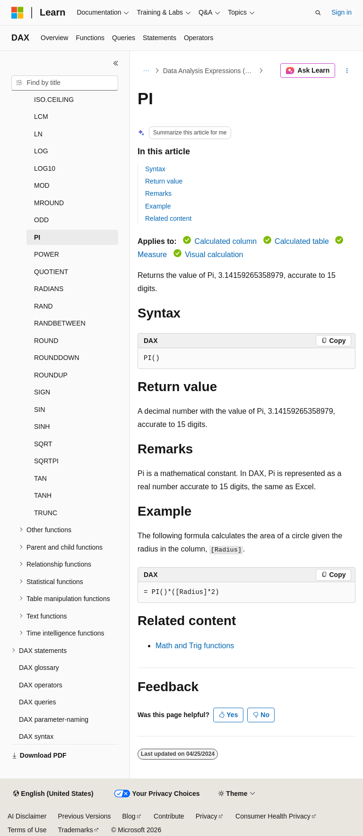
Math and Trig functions (195, 646)
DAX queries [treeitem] (37, 702)
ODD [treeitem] (41, 220)
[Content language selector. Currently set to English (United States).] (53, 794)
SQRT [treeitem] (43, 444)
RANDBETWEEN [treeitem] (60, 323)
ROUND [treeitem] (46, 340)
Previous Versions (84, 816)
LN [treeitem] (38, 134)
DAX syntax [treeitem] (36, 736)
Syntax (155, 169)
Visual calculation (214, 255)
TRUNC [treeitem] (45, 513)
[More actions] (347, 70)
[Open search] (318, 12)
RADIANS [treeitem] (48, 289)
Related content (168, 218)
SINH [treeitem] (42, 426)
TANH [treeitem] (43, 495)
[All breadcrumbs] (146, 70)
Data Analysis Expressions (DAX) (210, 71)
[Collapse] (116, 63)
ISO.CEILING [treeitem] (54, 99)
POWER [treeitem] (46, 254)
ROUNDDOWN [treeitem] (56, 357)
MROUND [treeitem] (49, 203)
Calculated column (226, 241)
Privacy (206, 816)
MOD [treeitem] (42, 185)
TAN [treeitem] (40, 478)
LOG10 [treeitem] (44, 168)
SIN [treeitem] (39, 409)
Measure (152, 255)
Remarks (158, 193)
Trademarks (75, 830)
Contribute (169, 816)
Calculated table (302, 241)
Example (158, 206)
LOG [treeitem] (41, 151)
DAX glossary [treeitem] (39, 667)
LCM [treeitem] (41, 116)
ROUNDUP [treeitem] (51, 375)
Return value (163, 181)
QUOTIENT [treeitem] (51, 272)
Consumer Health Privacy (273, 816)
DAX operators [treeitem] (40, 685)
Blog (129, 816)
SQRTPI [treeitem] (46, 461)
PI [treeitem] (37, 237)
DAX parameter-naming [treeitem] (53, 719)
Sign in (341, 12)
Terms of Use (27, 830)
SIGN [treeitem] (42, 392)
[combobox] (64, 83)
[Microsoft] (17, 13)
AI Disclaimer (27, 816)
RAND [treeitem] (43, 306)
